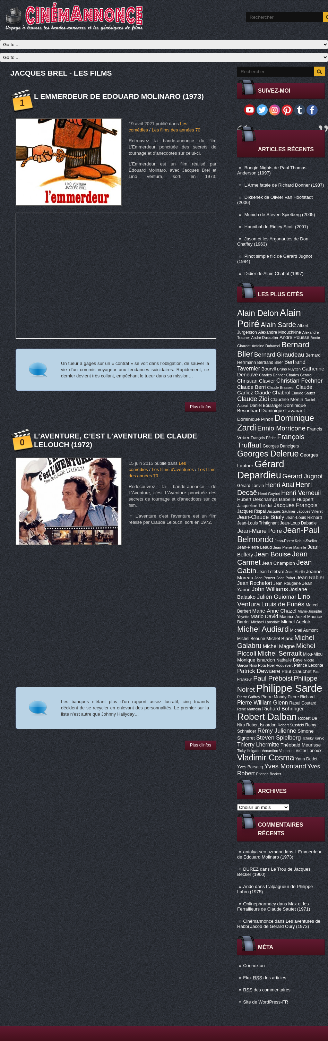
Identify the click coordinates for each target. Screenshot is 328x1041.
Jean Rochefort (254, 583)
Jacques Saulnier (281, 511)
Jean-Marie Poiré (259, 531)
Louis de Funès (282, 604)
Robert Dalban (267, 716)
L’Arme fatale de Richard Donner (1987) (284, 185)
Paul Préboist (272, 678)
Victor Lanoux (308, 750)
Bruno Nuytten (289, 369)
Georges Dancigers (280, 446)
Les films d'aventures (173, 469)
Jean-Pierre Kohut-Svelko (296, 541)
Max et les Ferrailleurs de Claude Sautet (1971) (273, 906)
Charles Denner (272, 375)
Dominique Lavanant (283, 410)
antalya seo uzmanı (262, 851)
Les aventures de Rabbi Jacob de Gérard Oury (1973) (278, 924)
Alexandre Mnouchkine (279, 332)
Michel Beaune (251, 638)
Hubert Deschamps (257, 499)
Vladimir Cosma (265, 757)
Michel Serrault (280, 653)
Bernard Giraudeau (279, 354)
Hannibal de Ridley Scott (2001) (276, 226)
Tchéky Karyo (313, 738)
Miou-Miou (313, 654)
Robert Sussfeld (291, 725)
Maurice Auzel (292, 616)
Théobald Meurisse (300, 745)
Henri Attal (279, 484)
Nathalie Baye (289, 660)
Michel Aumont (304, 630)
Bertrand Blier (270, 362)
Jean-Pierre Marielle (289, 547)
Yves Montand (285, 766)
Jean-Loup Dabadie (298, 523)
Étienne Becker (268, 774)
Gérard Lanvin (250, 485)
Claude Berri (251, 387)
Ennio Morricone (281, 428)
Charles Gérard (298, 375)
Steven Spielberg (278, 737)
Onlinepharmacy (259, 903)
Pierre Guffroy (248, 697)
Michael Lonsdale (265, 622)
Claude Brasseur (280, 387)
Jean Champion (278, 563)
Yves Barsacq (250, 767)
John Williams (270, 589)
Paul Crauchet (297, 671)
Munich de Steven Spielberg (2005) (279, 214)
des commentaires (267, 989)
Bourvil (268, 369)
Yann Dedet (306, 759)
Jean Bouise (272, 554)
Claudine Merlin (286, 399)
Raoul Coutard (302, 703)
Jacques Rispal (251, 511)
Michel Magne (279, 646)
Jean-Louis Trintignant (258, 523)
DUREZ (251, 869)
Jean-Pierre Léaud (254, 547)
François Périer (263, 438)
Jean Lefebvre (271, 571)
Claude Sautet (303, 393)
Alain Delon (257, 313)
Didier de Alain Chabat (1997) (274, 273)
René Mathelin (249, 709)
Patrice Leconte (308, 665)
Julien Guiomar (276, 597)
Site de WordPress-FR (265, 1002)
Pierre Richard (301, 696)
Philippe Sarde (289, 688)
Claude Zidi (253, 398)
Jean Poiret (285, 578)
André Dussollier (264, 337)
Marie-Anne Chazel (274, 611)
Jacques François (295, 505)
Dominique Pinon (255, 419)
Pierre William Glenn (262, 702)
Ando (248, 886)
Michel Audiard (263, 628)
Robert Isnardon (261, 725)
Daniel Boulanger (266, 405)
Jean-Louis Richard (303, 517)
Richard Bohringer (283, 708)
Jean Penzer (264, 578)
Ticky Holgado (248, 751)
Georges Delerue (268, 453)
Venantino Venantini (278, 751)
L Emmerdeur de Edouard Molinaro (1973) (279, 854)
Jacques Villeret (309, 511)
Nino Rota (257, 665)
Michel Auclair (295, 621)
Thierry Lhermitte (258, 744)
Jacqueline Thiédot (255, 505)
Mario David (264, 616)
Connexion (254, 965)
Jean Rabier (310, 577)
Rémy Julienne (276, 730)
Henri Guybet (269, 494)
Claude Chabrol (272, 392)
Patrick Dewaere (258, 671)
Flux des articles (264, 977)
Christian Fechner (299, 380)
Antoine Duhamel (266, 346)
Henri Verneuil (301, 492)
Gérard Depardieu (260, 469)
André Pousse (294, 337)
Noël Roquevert (280, 665)
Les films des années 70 (176, 130)
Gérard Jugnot (303, 476)
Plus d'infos (200, 406)
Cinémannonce (258, 921)
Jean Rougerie (287, 583)
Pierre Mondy (273, 696)
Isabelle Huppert (296, 499)
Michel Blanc (279, 638)
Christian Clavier (256, 381)
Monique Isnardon (256, 660)
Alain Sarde (278, 324)
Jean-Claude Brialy (260, 517)
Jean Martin (295, 572)
